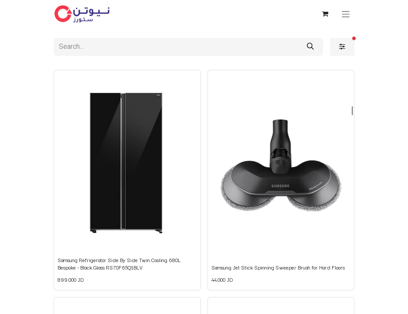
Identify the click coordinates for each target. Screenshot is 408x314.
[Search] (310, 47)
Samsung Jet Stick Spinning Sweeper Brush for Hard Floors (278, 267)
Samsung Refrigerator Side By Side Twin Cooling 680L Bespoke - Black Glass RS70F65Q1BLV (119, 263)
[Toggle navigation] (346, 14)
